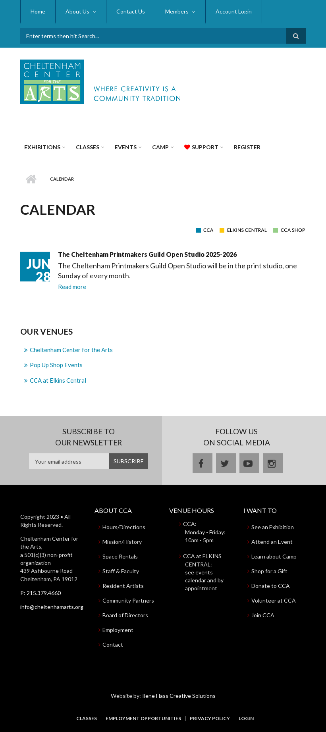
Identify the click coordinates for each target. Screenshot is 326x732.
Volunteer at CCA (273, 600)
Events (126, 147)
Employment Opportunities (143, 718)
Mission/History (122, 541)
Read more (72, 286)
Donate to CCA (270, 585)
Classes (87, 147)
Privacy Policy (210, 718)
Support (205, 147)
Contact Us (130, 11)
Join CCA (262, 615)
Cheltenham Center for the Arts (71, 349)
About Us (77, 11)
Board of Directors (125, 615)
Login (246, 718)
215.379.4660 (44, 592)
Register (247, 147)
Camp (160, 147)
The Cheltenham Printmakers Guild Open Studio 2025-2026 (147, 254)
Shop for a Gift (269, 571)
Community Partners (128, 600)
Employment (117, 629)
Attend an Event (272, 541)
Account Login (234, 11)
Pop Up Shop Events (56, 364)
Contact (112, 644)
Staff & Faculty (120, 571)
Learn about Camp (274, 556)
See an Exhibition (272, 527)
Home (38, 11)
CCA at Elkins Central (58, 380)
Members (177, 11)
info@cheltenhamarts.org (51, 606)
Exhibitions (42, 147)
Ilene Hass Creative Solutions (179, 695)
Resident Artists (123, 585)
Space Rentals (120, 556)
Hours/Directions (123, 527)
